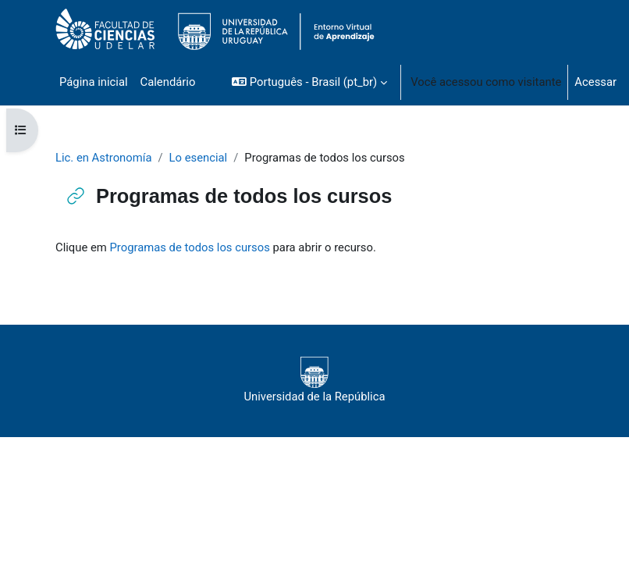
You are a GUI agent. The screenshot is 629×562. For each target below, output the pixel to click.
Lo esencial (198, 158)
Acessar (595, 82)
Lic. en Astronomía (103, 158)
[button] (309, 82)
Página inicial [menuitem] (93, 82)
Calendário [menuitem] (168, 82)
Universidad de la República (314, 380)
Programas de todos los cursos (189, 247)
